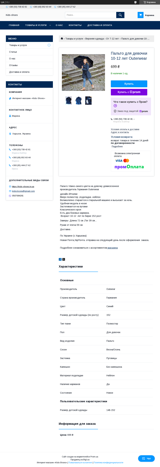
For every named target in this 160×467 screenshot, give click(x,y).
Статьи (13, 52)
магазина (112, 247)
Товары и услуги (36, 25)
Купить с (129, 92)
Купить (129, 83)
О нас (59, 25)
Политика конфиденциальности (108, 462)
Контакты (75, 25)
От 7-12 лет (112, 38)
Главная (14, 25)
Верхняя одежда (94, 38)
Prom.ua (94, 457)
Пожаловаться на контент (80, 462)
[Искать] (120, 15)
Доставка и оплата (99, 25)
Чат (146, 458)
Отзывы (13, 65)
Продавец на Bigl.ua (80, 460)
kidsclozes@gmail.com (23, 191)
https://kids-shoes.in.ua (23, 186)
